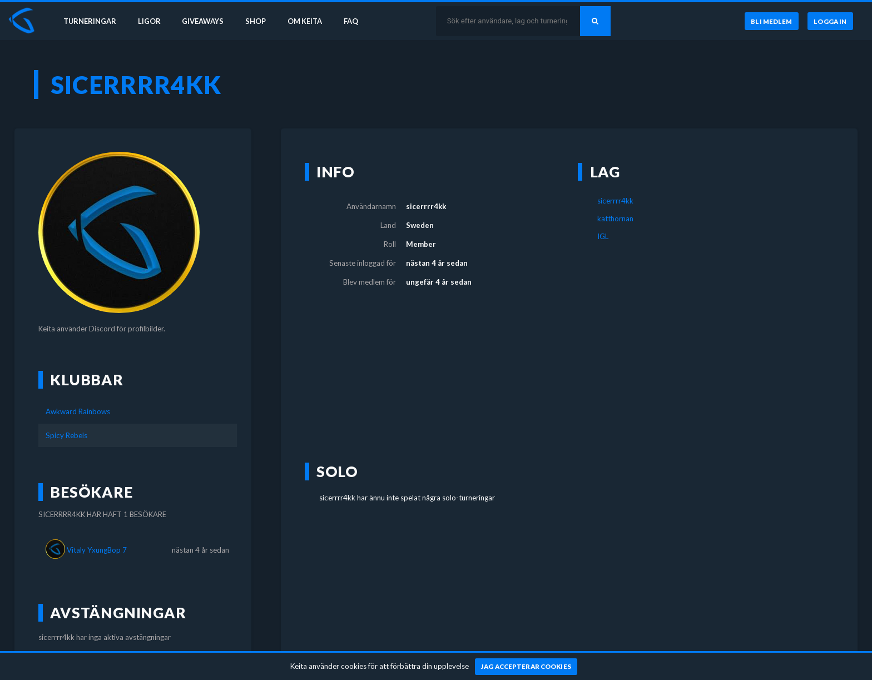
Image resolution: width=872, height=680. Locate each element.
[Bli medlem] (770, 22)
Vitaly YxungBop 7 (97, 549)
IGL (602, 236)
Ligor (150, 21)
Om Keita (309, 21)
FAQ (357, 21)
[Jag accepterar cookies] (526, 666)
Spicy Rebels (66, 435)
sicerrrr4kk (615, 200)
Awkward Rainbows (78, 411)
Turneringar (90, 21)
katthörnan (615, 218)
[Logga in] (830, 22)
